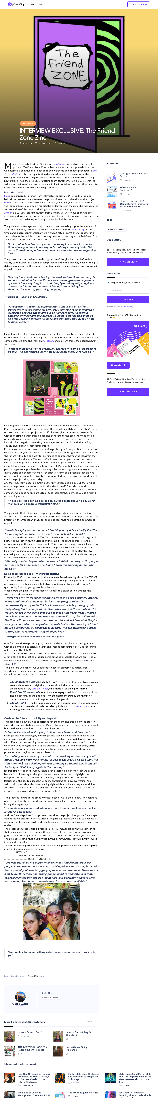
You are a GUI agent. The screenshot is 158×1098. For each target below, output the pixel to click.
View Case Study (128, 261)
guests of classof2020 (50, 998)
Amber (8, 212)
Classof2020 (33, 976)
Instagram (48, 340)
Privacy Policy (128, 306)
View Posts (20, 1006)
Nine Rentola (80, 706)
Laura (7, 196)
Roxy (7, 202)
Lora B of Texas (39, 688)
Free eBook (118, 365)
